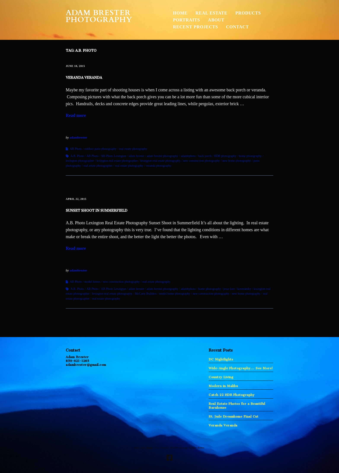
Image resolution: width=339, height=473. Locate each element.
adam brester (136, 156)
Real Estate (211, 13)
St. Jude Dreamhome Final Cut (233, 416)
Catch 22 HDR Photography (231, 394)
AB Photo (76, 148)
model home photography (174, 293)
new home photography (236, 160)
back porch (205, 156)
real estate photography (133, 148)
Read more (76, 115)
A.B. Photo (77, 156)
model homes (92, 281)
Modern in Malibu (223, 385)
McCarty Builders (146, 293)
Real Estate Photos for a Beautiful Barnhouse (237, 405)
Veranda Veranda (84, 76)
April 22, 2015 (76, 198)
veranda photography (158, 165)
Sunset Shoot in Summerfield (96, 209)
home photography (250, 156)
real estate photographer (98, 165)
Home (180, 13)
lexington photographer (80, 160)
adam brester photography (162, 156)
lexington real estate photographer (117, 160)
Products (248, 13)
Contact (237, 26)
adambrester (78, 137)
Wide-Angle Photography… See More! (241, 367)
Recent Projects (195, 26)
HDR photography (225, 156)
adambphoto (188, 156)
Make (149, 447)
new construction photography (201, 160)
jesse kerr (229, 289)
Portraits (186, 20)
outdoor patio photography (100, 148)
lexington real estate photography (160, 160)
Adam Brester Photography (99, 16)
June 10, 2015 (75, 66)
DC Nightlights (221, 358)
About (216, 20)
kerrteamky (244, 289)
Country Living (221, 376)
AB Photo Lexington (113, 156)
